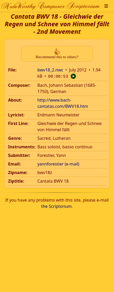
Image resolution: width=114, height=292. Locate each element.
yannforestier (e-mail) (58, 163)
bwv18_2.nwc (50, 70)
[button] (106, 6)
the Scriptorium (56, 206)
